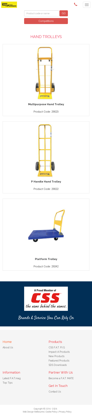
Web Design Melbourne (33, 412)
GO (64, 13)
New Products (57, 356)
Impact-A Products (59, 351)
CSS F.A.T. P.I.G (57, 347)
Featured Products (59, 360)
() (76, 4)
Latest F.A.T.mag (12, 378)
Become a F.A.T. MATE (61, 378)
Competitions (46, 21)
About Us (8, 347)
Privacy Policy (65, 412)
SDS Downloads (58, 365)
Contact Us (55, 391)
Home (7, 342)
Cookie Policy (51, 412)
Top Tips (8, 382)
